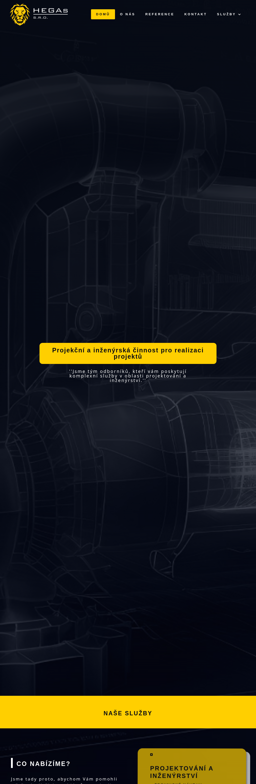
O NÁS (127, 14)
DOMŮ (103, 14)
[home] (39, 14)
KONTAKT (195, 14)
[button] (229, 14)
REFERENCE (159, 14)
